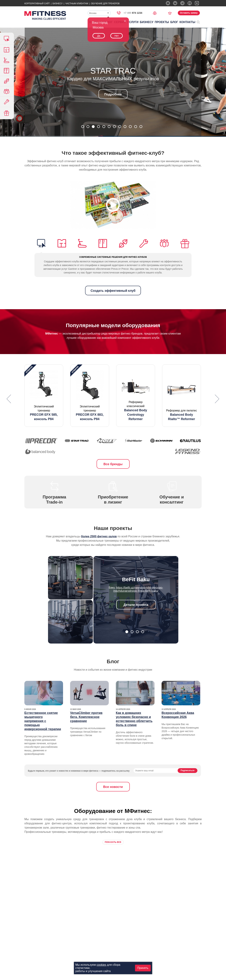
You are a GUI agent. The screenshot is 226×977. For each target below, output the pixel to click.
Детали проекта (136, 605)
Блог (174, 22)
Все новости (113, 787)
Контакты (187, 22)
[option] (43, 395)
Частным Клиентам (76, 3)
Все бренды (113, 464)
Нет (116, 35)
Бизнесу (58, 3)
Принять (142, 967)
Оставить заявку (189, 13)
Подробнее (113, 94)
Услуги (132, 22)
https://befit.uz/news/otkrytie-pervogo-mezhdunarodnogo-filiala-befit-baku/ (138, 589)
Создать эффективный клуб (113, 290)
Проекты (162, 22)
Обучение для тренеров (105, 3)
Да (98, 35)
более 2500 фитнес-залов (99, 536)
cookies (101, 964)
